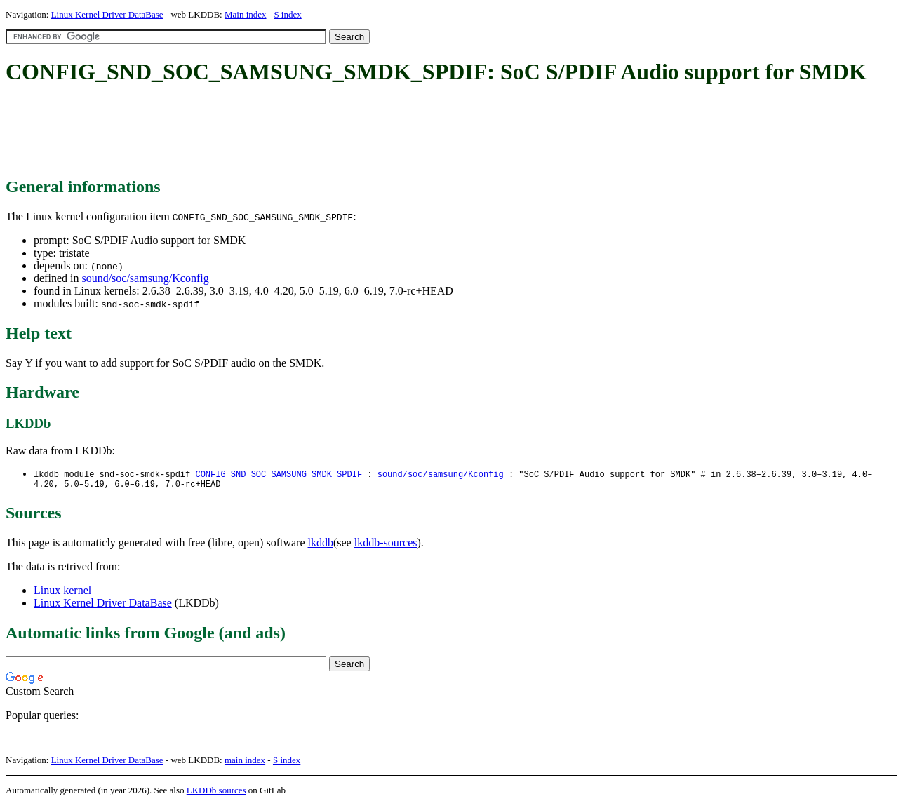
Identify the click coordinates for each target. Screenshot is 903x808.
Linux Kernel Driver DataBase (107, 14)
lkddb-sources (385, 545)
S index (287, 14)
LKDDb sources (216, 793)
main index (245, 763)
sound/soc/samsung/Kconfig (144, 278)
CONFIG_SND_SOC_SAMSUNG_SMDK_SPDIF (278, 474)
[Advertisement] (261, 131)
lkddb (320, 545)
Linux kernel (62, 593)
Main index (246, 14)
